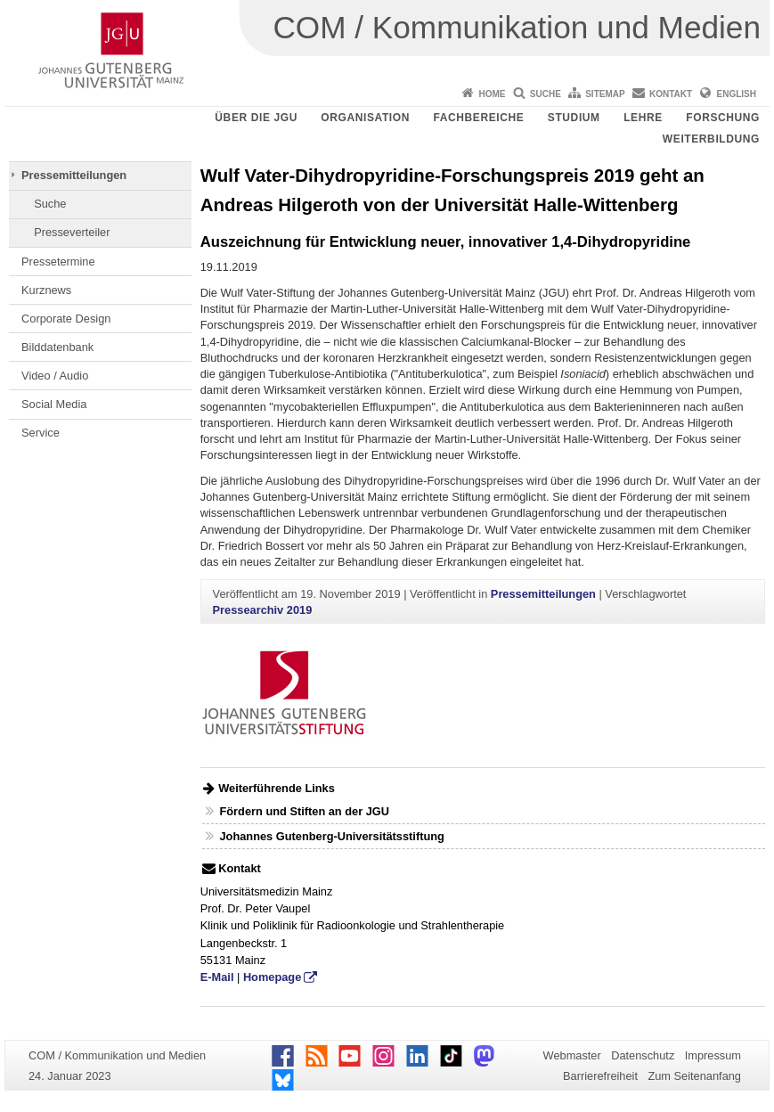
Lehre (643, 117)
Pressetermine (58, 261)
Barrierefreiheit (600, 1076)
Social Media (53, 404)
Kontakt (670, 94)
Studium (574, 117)
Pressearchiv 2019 (263, 610)
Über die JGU (256, 117)
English (736, 94)
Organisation (365, 117)
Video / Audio (54, 375)
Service (40, 432)
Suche (545, 94)
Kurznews (46, 290)
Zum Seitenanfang (694, 1076)
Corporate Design (65, 318)
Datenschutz (642, 1055)
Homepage (272, 977)
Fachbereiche (478, 117)
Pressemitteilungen (73, 175)
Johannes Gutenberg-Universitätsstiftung (331, 836)
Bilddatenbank (57, 347)
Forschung (723, 117)
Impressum (713, 1055)
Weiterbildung (711, 139)
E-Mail (217, 977)
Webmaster (572, 1055)
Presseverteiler (72, 232)
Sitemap (604, 94)
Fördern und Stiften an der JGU (304, 811)
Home (491, 94)
